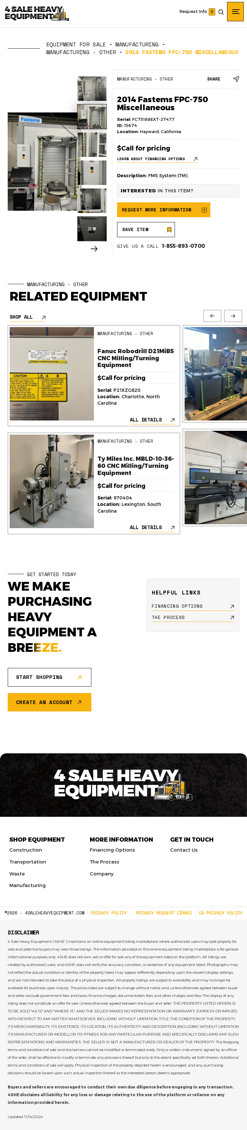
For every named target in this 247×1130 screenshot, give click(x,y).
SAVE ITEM (135, 229)
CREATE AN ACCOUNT (44, 702)
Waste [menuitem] (17, 873)
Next (233, 316)
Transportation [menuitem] (27, 861)
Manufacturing (137, 44)
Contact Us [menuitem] (184, 850)
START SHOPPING (39, 677)
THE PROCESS (168, 617)
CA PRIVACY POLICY (220, 913)
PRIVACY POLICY (109, 913)
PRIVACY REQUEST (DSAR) (164, 913)
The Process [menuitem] (104, 861)
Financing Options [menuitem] (112, 850)
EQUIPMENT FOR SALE (76, 44)
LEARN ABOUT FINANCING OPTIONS (151, 158)
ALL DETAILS (146, 419)
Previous (212, 316)
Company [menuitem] (102, 873)
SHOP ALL (21, 317)
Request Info (193, 11)
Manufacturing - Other (81, 52)
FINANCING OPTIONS (177, 606)
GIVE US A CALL (161, 246)
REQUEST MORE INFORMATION (156, 209)
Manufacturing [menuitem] (27, 885)
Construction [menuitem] (25, 850)
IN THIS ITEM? (157, 190)
